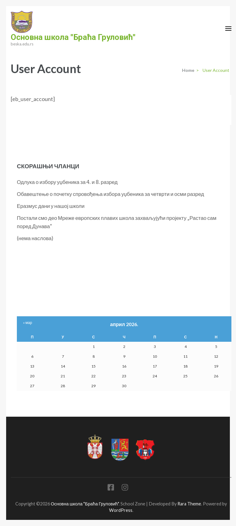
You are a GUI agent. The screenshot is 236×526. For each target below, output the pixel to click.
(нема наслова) (35, 238)
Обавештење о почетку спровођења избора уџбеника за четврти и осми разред (110, 194)
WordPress (120, 510)
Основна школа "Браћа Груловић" (73, 37)
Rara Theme (189, 503)
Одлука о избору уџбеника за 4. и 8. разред (67, 182)
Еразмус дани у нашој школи (51, 206)
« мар (27, 322)
